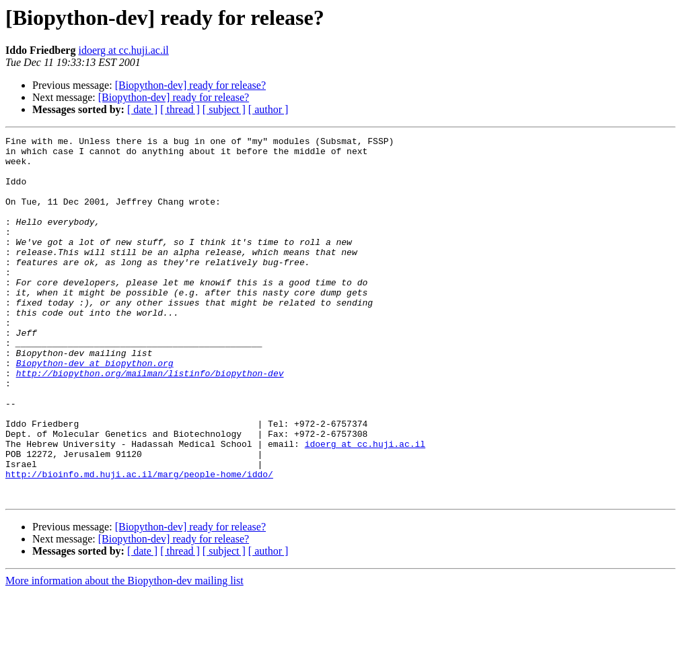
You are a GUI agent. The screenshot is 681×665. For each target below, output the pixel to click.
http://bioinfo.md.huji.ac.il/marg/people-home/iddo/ (139, 542)
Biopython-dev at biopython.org (95, 409)
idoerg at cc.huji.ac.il (123, 50)
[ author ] (268, 109)
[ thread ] (180, 109)
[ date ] (142, 109)
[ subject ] (224, 109)
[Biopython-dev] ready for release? (190, 85)
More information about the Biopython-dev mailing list (124, 653)
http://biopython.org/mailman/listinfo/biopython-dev (150, 421)
